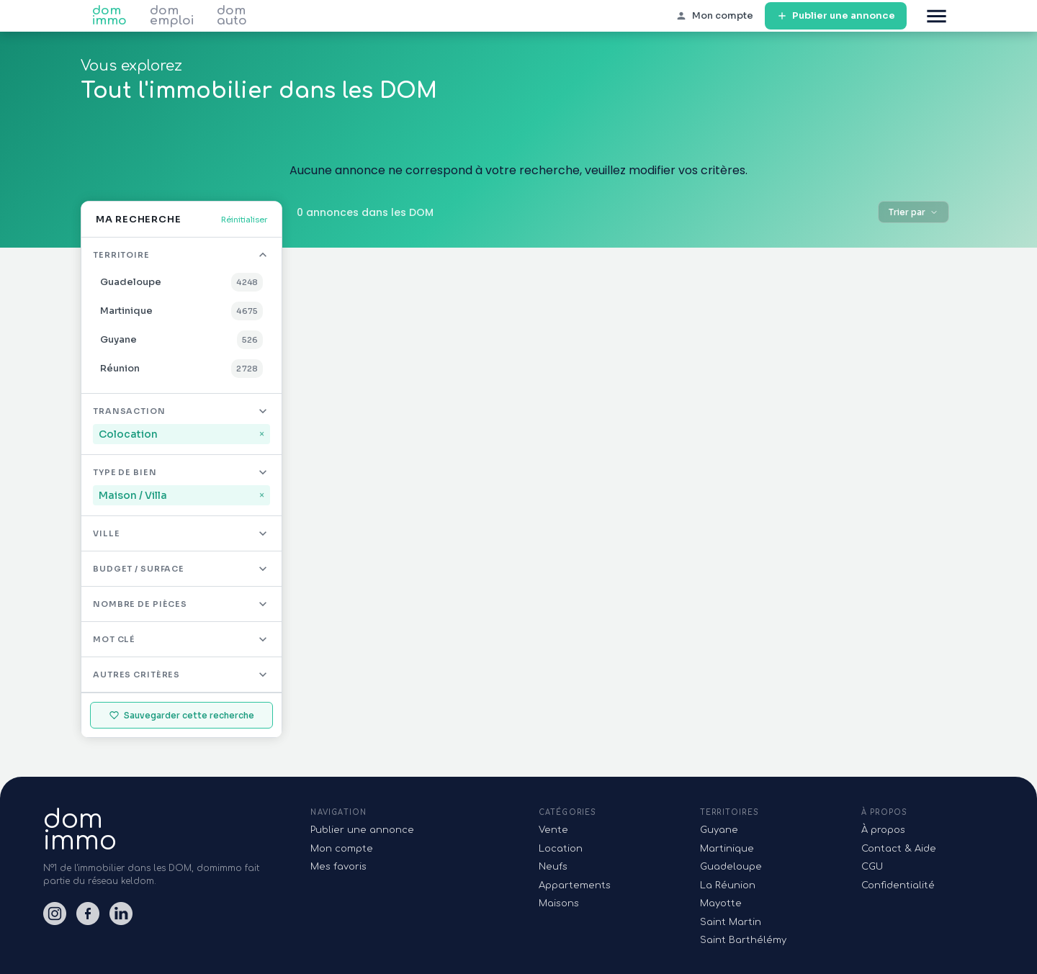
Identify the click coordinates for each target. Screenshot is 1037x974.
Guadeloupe (731, 867)
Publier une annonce (836, 16)
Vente (553, 830)
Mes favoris (338, 867)
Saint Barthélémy (743, 940)
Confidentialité (898, 885)
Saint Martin (730, 922)
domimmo (80, 830)
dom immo (109, 16)
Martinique (727, 849)
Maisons (559, 903)
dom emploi (172, 16)
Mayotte (721, 903)
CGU (872, 867)
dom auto (232, 16)
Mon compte (341, 849)
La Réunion (727, 885)
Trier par (913, 212)
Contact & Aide (898, 849)
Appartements (575, 885)
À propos (883, 830)
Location (561, 849)
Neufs (553, 867)
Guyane (719, 830)
